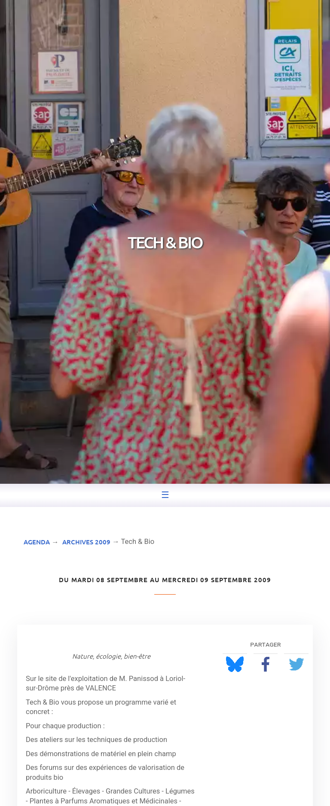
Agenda (37, 541)
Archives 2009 (86, 541)
